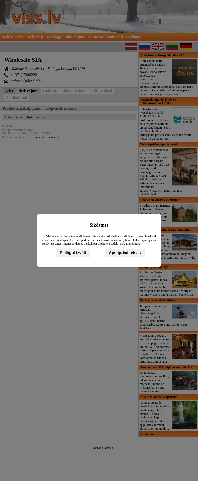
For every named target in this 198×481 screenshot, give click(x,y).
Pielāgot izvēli (73, 253)
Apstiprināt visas (125, 253)
